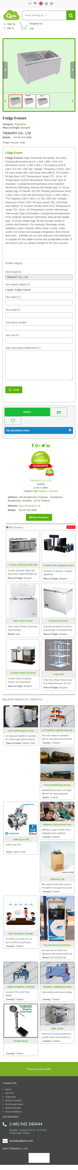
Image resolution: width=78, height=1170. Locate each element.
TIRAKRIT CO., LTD (40, 480)
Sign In (8, 1089)
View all (71, 527)
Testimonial (10, 1097)
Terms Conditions (13, 1112)
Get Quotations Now (38, 430)
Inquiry (27, 412)
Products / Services (46, 491)
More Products (39, 517)
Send (14, 389)
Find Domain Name (14, 1104)
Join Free (9, 1093)
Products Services (13, 1100)
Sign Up (9, 24)
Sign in (9, 28)
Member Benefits (13, 1108)
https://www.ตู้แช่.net (29, 505)
